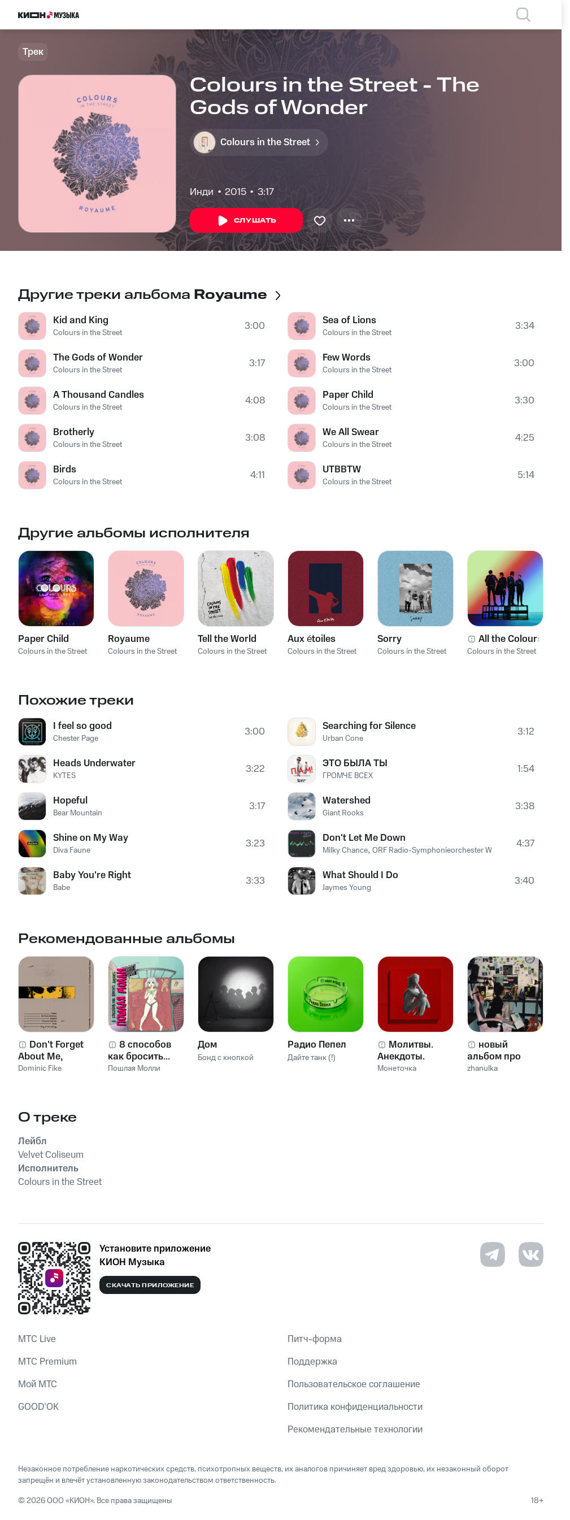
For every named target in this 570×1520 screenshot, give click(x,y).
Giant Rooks (343, 813)
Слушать (246, 221)
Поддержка (312, 1362)
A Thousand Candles (98, 395)
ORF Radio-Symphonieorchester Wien (437, 850)
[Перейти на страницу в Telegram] (492, 1254)
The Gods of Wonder (98, 357)
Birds (64, 469)
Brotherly (73, 432)
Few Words (347, 357)
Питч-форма (315, 1339)
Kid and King (80, 320)
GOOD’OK (38, 1407)
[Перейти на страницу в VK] (531, 1254)
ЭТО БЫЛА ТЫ (355, 763)
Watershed (347, 800)
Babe (61, 887)
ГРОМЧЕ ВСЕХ (348, 775)
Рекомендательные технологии (355, 1429)
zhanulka (482, 1068)
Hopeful (70, 800)
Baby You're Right (92, 875)
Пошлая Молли (134, 1068)
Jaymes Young (347, 887)
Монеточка (396, 1068)
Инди (202, 192)
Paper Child (348, 395)
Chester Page (75, 738)
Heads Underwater (94, 763)
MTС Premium (47, 1362)
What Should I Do (360, 875)
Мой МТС (37, 1384)
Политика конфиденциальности (355, 1407)
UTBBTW (342, 469)
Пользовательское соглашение (354, 1384)
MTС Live (37, 1339)
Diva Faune (71, 850)
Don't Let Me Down (364, 838)
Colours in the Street (87, 332)
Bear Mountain (77, 813)
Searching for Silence (369, 726)
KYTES (64, 775)
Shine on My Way (90, 838)
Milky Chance (345, 850)
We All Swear (351, 432)
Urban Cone (343, 738)
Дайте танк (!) (312, 1057)
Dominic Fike (40, 1068)
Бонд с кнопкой (226, 1057)
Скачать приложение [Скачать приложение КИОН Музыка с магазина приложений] (150, 1285)
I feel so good (82, 726)
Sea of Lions (349, 320)
